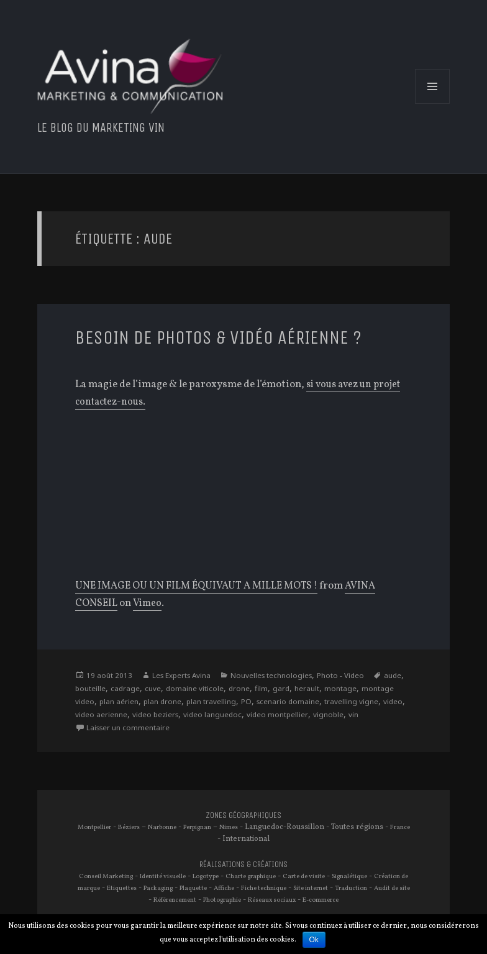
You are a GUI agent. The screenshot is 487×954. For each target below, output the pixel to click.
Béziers (137, 830)
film (295, 689)
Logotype (208, 880)
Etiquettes (130, 892)
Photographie (231, 904)
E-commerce (335, 904)
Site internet (329, 892)
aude (84, 689)
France (216, 842)
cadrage (152, 689)
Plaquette (207, 892)
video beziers (213, 717)
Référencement (182, 904)
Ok (314, 939)
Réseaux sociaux (284, 904)
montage (377, 689)
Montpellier (101, 830)
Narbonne (172, 830)
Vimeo (149, 604)
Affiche (239, 892)
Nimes (243, 830)
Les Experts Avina (185, 676)
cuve (181, 689)
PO (292, 703)
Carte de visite (311, 880)
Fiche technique (280, 892)
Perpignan (209, 830)
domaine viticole (225, 689)
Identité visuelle (163, 880)
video (111, 717)
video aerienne (154, 717)
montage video (103, 703)
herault (342, 689)
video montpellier (343, 717)
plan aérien (157, 703)
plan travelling (255, 703)
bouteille (115, 689)
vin (117, 730)
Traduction (370, 892)
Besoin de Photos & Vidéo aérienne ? (235, 337)
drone (271, 689)
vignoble (91, 730)
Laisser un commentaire (187, 730)
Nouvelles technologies (282, 676)
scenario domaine (336, 703)
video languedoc (275, 717)
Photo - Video (356, 676)
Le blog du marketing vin (110, 127)
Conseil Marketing (104, 880)
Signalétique (359, 880)
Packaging (169, 892)
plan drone (203, 703)
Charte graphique (256, 880)
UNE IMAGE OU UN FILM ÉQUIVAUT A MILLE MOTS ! (202, 586)
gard (315, 689)
